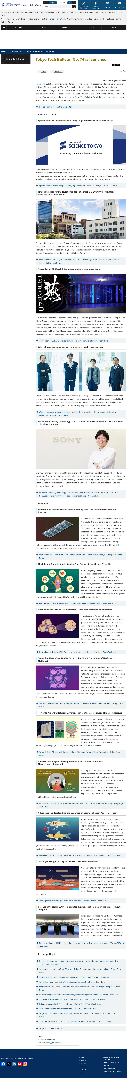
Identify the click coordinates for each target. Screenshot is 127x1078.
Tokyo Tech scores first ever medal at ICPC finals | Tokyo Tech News (67, 1008)
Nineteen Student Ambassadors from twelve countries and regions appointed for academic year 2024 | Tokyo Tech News (80, 963)
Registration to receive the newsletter (55, 107)
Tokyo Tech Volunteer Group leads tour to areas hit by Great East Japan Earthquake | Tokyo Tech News (80, 1015)
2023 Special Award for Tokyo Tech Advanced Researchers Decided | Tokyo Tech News (75, 1021)
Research (83, 1067)
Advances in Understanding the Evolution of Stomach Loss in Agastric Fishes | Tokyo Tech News (80, 855)
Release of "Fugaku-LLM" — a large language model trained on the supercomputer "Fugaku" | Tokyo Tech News (81, 945)
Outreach (83, 1070)
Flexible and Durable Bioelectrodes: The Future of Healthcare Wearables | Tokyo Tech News (77, 603)
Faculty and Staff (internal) (113, 1072)
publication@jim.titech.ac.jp (52, 1042)
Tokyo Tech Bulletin (44, 84)
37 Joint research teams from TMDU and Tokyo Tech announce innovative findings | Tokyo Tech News (80, 971)
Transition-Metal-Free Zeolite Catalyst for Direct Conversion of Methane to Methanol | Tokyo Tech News (81, 705)
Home (3, 51)
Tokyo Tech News (16, 51)
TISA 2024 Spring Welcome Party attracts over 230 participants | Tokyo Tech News (74, 977)
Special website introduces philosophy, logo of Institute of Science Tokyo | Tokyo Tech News (78, 185)
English (53, 2)
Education (83, 1064)
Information (58, 72)
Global (43, 72)
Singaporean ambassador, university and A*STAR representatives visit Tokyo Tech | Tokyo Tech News (79, 988)
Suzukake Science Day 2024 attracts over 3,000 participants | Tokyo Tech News (72, 999)
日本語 (46, 2)
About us (14, 1051)
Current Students (110, 1068)
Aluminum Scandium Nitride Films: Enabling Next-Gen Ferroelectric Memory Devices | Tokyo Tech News (80, 556)
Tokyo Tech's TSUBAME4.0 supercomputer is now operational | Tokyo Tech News (73, 340)
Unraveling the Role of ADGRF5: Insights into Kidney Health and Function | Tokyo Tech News (78, 652)
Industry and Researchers (112, 1062)
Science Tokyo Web (55, 19)
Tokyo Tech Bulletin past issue (52, 1028)
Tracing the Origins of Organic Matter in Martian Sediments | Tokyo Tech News (72, 900)
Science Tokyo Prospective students (112, 1058)
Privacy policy (39, 1051)
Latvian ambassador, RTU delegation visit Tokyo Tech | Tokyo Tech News (70, 1004)
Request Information (114, 1051)
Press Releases (89, 1051)
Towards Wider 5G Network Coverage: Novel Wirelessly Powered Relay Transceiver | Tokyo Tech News (79, 754)
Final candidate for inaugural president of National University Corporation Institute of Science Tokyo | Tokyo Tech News (79, 261)
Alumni (107, 1065)
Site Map (64, 1051)
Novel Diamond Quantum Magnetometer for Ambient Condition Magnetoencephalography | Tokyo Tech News (81, 805)
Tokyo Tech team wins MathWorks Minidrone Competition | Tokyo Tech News (72, 982)
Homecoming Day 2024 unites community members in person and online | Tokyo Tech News (78, 994)
